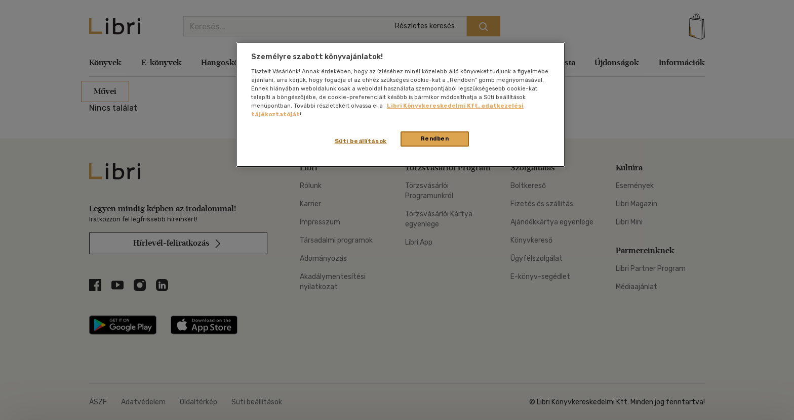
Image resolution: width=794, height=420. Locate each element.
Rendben (435, 138)
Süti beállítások (361, 141)
